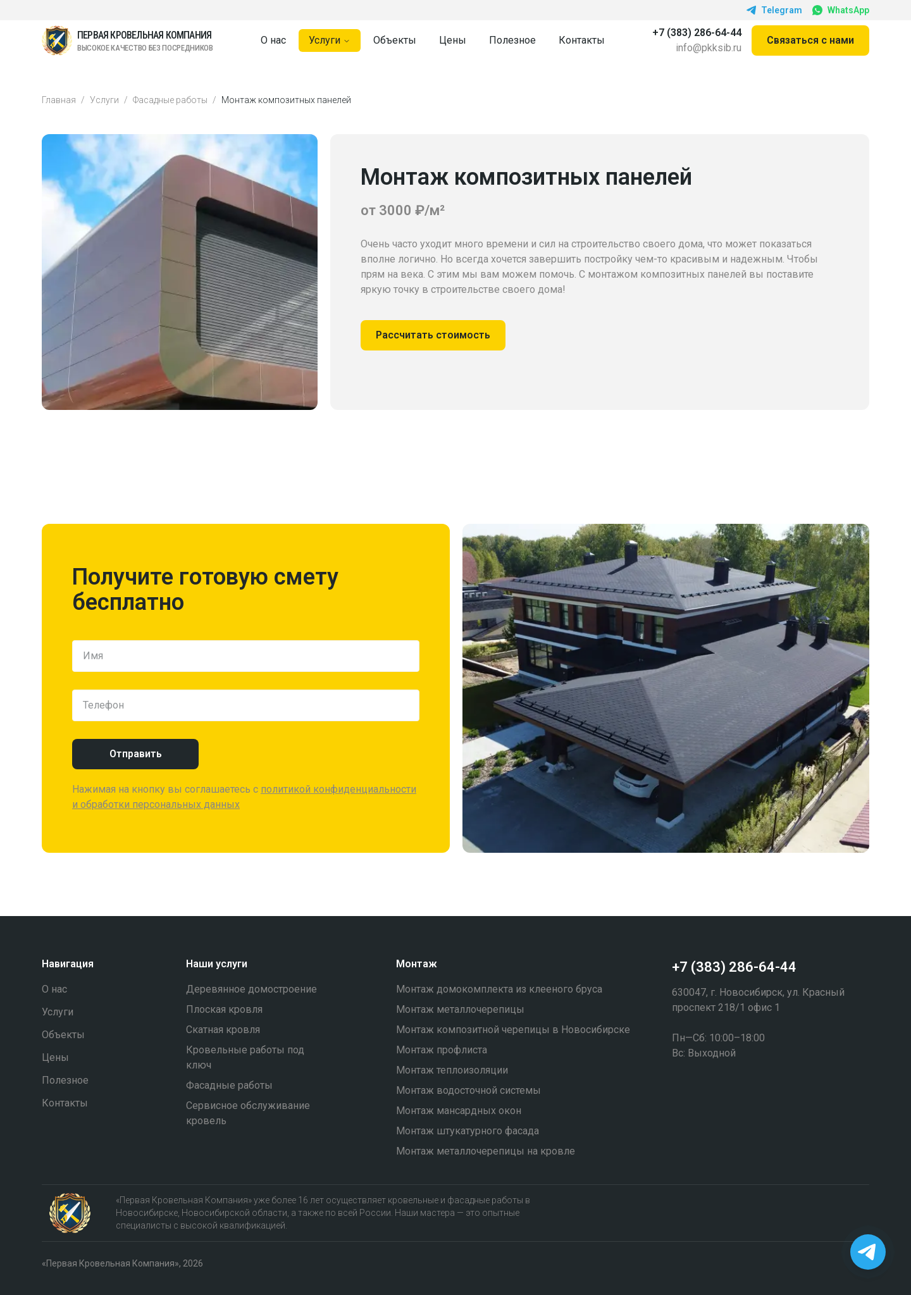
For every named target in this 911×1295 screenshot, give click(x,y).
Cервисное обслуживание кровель (248, 1113)
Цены (452, 40)
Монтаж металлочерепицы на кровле (485, 1151)
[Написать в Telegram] (868, 1252)
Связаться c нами (810, 40)
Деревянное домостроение (251, 989)
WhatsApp (840, 10)
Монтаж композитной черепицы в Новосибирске (513, 1030)
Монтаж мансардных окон (458, 1111)
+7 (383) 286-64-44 (696, 33)
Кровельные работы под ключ (245, 1057)
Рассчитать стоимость (433, 335)
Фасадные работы (170, 100)
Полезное (512, 40)
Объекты (394, 40)
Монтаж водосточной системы (468, 1090)
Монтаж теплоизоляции (452, 1070)
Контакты (582, 40)
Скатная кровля (223, 1030)
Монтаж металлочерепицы (460, 1009)
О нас (273, 40)
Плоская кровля (224, 1009)
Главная (59, 100)
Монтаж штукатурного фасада (467, 1131)
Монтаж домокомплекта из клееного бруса (499, 989)
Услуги (329, 40)
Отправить (135, 754)
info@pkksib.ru (708, 48)
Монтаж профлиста (441, 1050)
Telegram (774, 10)
